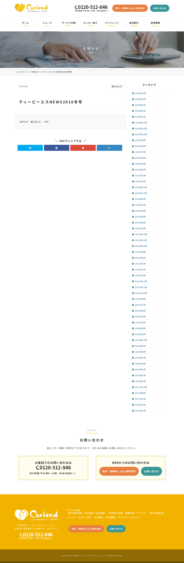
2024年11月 (141, 187)
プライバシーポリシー (129, 517)
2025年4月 (140, 169)
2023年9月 (140, 216)
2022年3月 (140, 269)
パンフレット (112, 24)
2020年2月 (140, 334)
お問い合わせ (159, 8)
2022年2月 (140, 275)
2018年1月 (140, 381)
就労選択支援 (75, 513)
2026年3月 (140, 105)
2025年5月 (140, 163)
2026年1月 (140, 116)
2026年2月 (140, 110)
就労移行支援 (116, 513)
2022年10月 (141, 246)
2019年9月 (140, 346)
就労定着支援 (156, 513)
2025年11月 (141, 128)
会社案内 (133, 24)
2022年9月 (140, 251)
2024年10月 (141, 193)
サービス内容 (68, 24)
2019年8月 (140, 351)
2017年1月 (140, 398)
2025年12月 (141, 122)
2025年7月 (140, 152)
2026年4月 (140, 99)
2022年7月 (140, 263)
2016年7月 (140, 404)
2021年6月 (140, 310)
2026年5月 (140, 93)
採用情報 (155, 24)
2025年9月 (140, 140)
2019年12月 (141, 340)
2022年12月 (141, 234)
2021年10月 (141, 293)
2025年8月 (140, 146)
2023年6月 (140, 222)
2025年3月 (140, 175)
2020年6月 (140, 328)
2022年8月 (140, 257)
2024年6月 (140, 210)
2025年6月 (140, 157)
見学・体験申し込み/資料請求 (130, 8)
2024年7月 (140, 204)
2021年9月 (140, 298)
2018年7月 (140, 375)
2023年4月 (140, 228)
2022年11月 (141, 240)
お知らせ (35, 72)
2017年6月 (140, 393)
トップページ (22, 72)
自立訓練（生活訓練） (96, 513)
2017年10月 (141, 387)
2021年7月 (140, 304)
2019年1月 (140, 369)
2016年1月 (140, 410)
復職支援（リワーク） (136, 513)
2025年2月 (140, 181)
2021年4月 (140, 322)
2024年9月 (140, 199)
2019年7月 (140, 357)
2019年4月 (140, 363)
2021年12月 (141, 281)
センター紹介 (90, 24)
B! (109, 147)
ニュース (47, 24)
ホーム (25, 24)
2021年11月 (141, 287)
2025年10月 (141, 134)
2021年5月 (140, 316)
